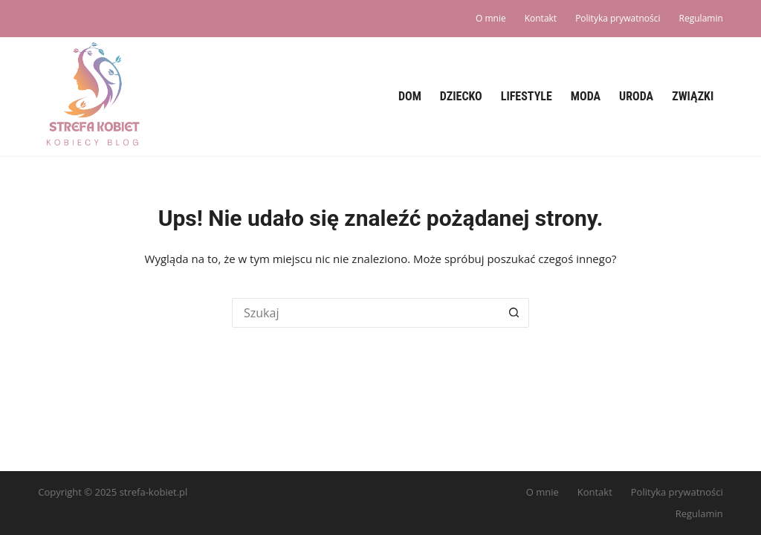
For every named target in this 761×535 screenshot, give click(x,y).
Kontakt (541, 18)
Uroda (636, 96)
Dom (409, 96)
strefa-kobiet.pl (154, 492)
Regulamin (701, 18)
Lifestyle (526, 96)
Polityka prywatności (617, 18)
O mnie (491, 18)
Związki (692, 96)
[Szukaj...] (365, 313)
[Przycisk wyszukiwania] (514, 313)
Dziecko (461, 96)
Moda (585, 96)
